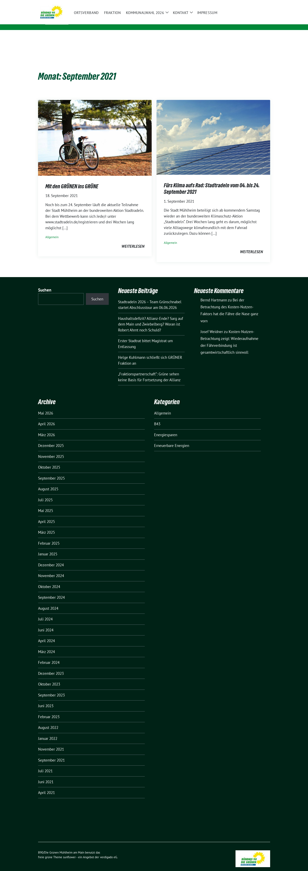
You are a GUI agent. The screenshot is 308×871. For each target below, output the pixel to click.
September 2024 (51, 591)
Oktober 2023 (49, 677)
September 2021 (51, 753)
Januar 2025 (47, 547)
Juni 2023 (45, 699)
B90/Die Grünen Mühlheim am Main (109, 19)
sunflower (69, 851)
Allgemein (52, 231)
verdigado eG (108, 851)
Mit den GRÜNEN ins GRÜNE (71, 180)
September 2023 (51, 688)
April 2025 (46, 515)
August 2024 (48, 602)
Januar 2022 (47, 732)
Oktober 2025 (49, 461)
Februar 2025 (49, 537)
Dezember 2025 (51, 439)
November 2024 (51, 569)
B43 (157, 417)
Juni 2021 (45, 775)
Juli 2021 (45, 764)
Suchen (44, 283)
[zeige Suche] (263, 4)
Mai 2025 (45, 504)
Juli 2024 (45, 612)
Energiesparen (165, 428)
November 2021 (51, 742)
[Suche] (257, 4)
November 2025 (51, 450)
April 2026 (46, 417)
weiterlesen (132, 240)
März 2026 (46, 428)
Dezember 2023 (51, 667)
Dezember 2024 (51, 558)
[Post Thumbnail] (95, 131)
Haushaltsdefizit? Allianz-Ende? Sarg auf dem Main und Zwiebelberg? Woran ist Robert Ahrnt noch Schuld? (150, 318)
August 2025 (48, 482)
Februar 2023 (49, 710)
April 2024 (46, 634)
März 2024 (46, 645)
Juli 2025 (45, 493)
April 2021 (46, 786)
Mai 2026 (45, 406)
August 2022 (48, 721)
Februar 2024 (49, 656)
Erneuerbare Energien (171, 439)
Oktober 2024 (49, 580)
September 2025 (51, 471)
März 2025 (46, 526)
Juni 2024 (45, 623)
